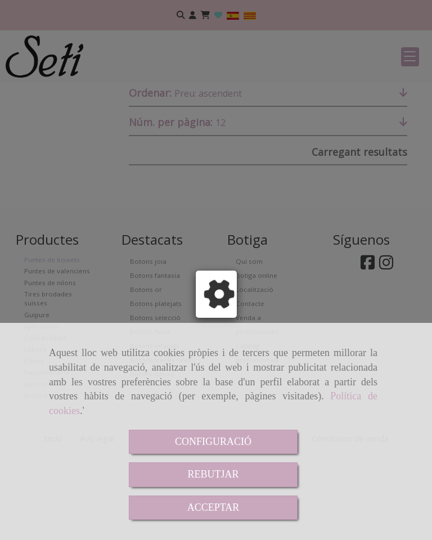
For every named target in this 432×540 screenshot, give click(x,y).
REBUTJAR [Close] (212, 474)
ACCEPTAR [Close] (213, 507)
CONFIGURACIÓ (213, 441)
